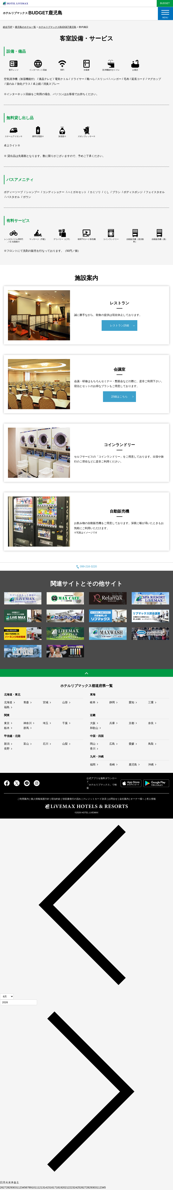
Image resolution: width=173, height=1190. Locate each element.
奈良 (151, 723)
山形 (65, 702)
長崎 (112, 764)
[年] (18, 1002)
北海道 (8, 702)
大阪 (92, 723)
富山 (26, 743)
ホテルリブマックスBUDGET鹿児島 (57, 27)
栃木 (7, 728)
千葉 (65, 723)
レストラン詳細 (119, 325)
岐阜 (92, 702)
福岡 (92, 764)
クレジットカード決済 (94, 799)
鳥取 (151, 743)
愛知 (131, 702)
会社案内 (124, 799)
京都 (131, 723)
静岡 (112, 702)
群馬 (26, 728)
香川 (92, 748)
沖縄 (151, 764)
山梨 (65, 743)
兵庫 (112, 723)
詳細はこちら (119, 396)
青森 (26, 702)
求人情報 (151, 799)
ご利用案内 (23, 799)
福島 (7, 707)
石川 (45, 743)
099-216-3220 (86, 566)
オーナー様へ (137, 799)
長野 (7, 748)
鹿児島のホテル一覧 (25, 27)
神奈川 (27, 723)
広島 (112, 743)
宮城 (45, 702)
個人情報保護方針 (40, 799)
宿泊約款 (56, 799)
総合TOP (7, 27)
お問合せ (113, 799)
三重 (151, 702)
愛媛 (131, 743)
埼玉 (45, 723)
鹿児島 (133, 764)
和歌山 (94, 728)
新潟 (7, 743)
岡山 (92, 743)
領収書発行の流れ (71, 799)
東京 (7, 723)
